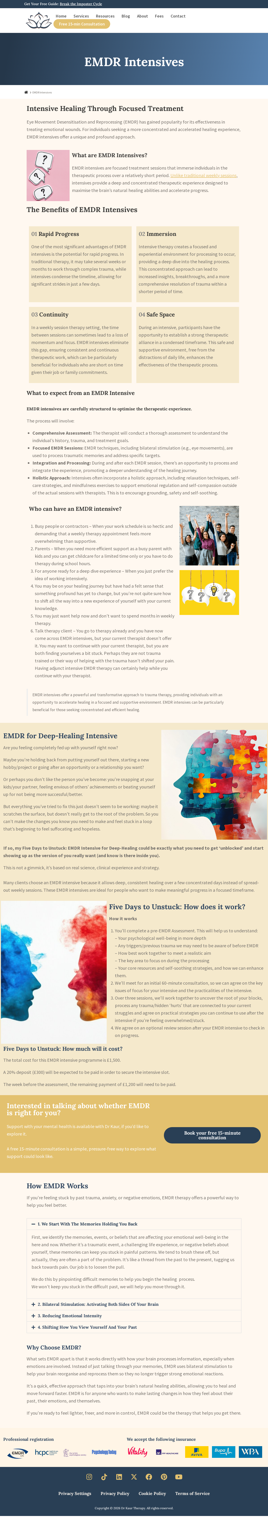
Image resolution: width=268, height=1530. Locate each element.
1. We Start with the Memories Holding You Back (88, 1224)
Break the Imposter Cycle (81, 4)
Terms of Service (192, 1493)
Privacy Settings (74, 1493)
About (142, 16)
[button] (134, 1224)
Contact (178, 16)
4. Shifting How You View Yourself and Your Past (87, 1327)
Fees (159, 16)
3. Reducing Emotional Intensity (70, 1315)
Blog (126, 16)
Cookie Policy (152, 1493)
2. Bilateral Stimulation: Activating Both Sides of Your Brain (98, 1304)
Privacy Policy (115, 1493)
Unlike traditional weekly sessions (203, 175)
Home (61, 16)
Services (81, 16)
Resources (105, 16)
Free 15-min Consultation (82, 24)
